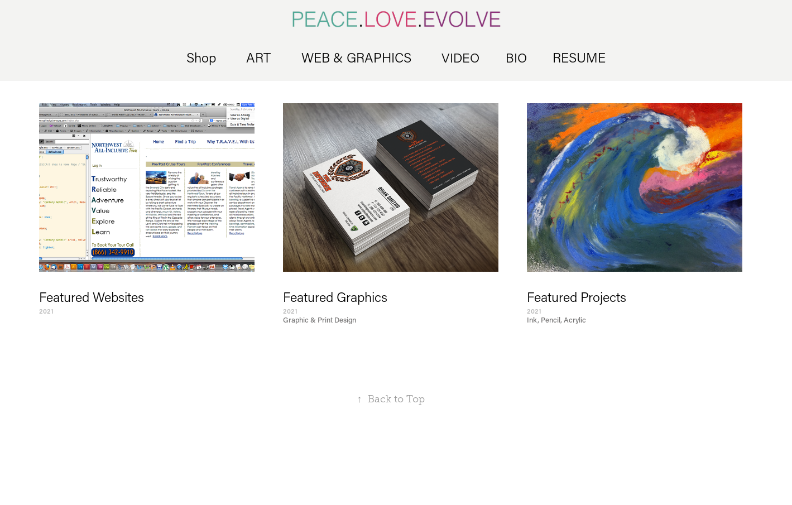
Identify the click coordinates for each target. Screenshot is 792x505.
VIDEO (460, 57)
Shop (201, 57)
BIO (516, 57)
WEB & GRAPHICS (356, 57)
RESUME (579, 57)
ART (258, 57)
